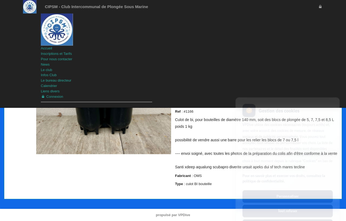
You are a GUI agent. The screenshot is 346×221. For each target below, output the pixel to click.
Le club (46, 70)
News (45, 64)
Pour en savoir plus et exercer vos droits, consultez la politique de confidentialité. (283, 154)
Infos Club (49, 75)
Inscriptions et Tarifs (56, 54)
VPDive (184, 215)
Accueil (46, 48)
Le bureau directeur (56, 80)
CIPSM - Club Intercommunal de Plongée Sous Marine (96, 6)
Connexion (52, 97)
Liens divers (50, 91)
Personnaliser (288, 172)
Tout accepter (288, 201)
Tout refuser (287, 187)
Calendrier (49, 86)
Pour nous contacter (56, 59)
